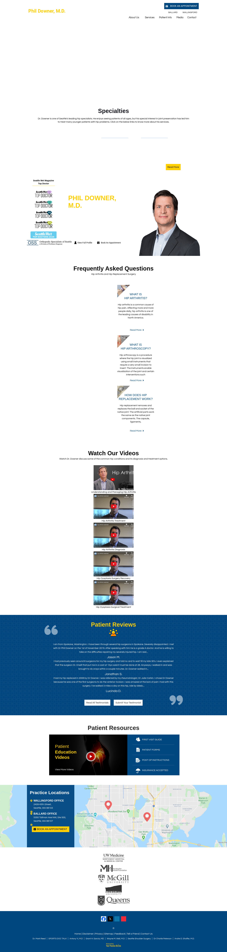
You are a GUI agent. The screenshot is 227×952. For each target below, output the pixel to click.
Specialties (113, 111)
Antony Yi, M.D (76, 939)
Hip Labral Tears (114, 156)
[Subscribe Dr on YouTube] (123, 918)
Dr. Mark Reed (39, 939)
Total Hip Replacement (157, 141)
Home (77, 934)
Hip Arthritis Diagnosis (114, 537)
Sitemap (108, 934)
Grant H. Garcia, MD (95, 939)
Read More (173, 167)
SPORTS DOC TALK (57, 939)
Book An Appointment (111, 242)
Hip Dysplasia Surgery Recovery (114, 565)
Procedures (150, 134)
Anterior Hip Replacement (159, 146)
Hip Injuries (110, 160)
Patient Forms (151, 750)
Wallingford (190, 12)
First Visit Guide (152, 739)
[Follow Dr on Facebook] (103, 918)
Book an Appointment (183, 6)
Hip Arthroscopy (153, 151)
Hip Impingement (114, 151)
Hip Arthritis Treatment (114, 508)
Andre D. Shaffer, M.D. (184, 939)
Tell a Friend (133, 934)
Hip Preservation (154, 156)
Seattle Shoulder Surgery (139, 939)
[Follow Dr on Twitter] (110, 918)
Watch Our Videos (113, 453)
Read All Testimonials (97, 702)
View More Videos (64, 769)
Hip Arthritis (111, 141)
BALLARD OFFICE (45, 813)
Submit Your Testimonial (128, 702)
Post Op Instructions (155, 760)
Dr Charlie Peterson (163, 939)
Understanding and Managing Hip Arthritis (113, 479)
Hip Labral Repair (154, 160)
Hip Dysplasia (112, 146)
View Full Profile (84, 242)
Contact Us (147, 934)
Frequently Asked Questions (113, 268)
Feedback (120, 934)
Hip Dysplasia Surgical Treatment (114, 594)
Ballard (173, 12)
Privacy (99, 934)
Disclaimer (87, 934)
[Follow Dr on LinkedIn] (116, 918)
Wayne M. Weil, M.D (116, 939)
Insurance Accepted (155, 770)
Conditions (109, 134)
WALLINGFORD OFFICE (49, 800)
